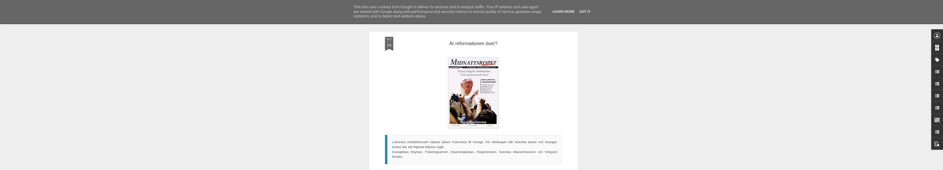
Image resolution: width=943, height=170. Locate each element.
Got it (585, 11)
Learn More (564, 11)
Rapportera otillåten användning (498, 167)
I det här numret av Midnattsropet (408, 98)
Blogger (474, 167)
